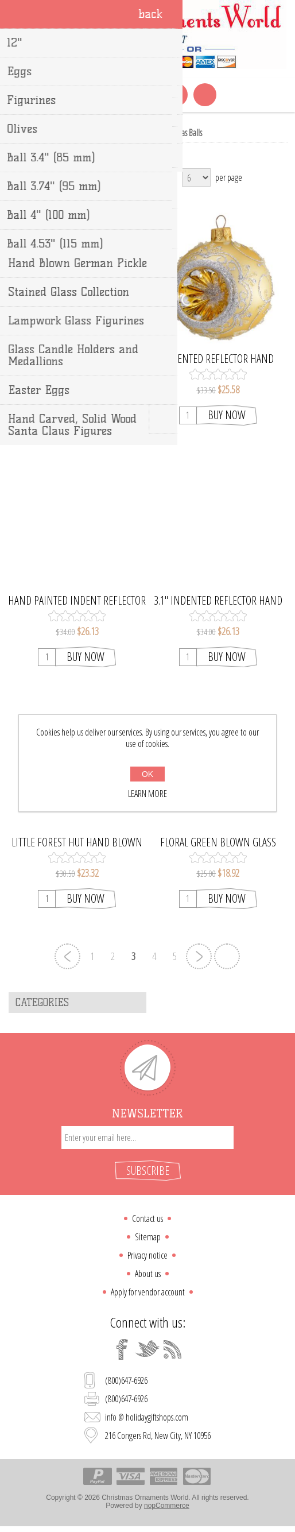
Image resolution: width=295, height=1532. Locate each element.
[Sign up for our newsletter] (147, 1137)
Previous (67, 956)
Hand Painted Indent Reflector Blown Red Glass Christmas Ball (77, 601)
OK (147, 774)
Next (199, 956)
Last (227, 956)
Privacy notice (147, 1255)
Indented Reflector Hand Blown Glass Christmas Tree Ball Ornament (218, 359)
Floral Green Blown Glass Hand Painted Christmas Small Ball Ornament (218, 842)
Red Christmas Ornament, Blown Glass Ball (77, 359)
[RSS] (173, 1349)
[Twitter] (147, 1349)
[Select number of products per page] (196, 177)
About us (148, 1273)
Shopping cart (147, 94)
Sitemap (148, 1237)
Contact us (147, 1218)
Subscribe (147, 1170)
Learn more (147, 793)
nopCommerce (166, 1506)
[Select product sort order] (113, 177)
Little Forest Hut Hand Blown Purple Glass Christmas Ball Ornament (76, 842)
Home (102, 132)
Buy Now (85, 415)
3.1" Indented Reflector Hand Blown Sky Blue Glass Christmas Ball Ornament (218, 601)
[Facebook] (122, 1349)
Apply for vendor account (148, 1292)
